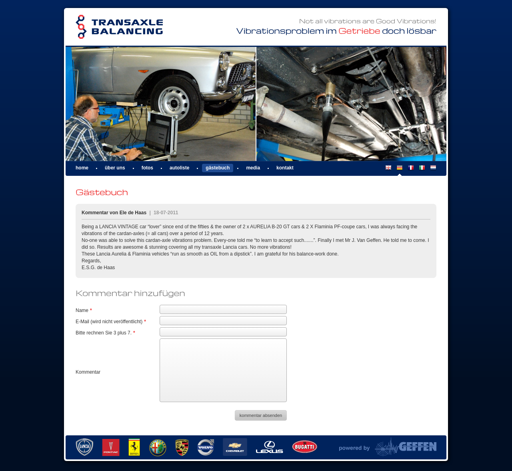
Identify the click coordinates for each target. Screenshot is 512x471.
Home (82, 168)
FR (411, 170)
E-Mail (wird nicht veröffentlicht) (111, 321)
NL (433, 170)
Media (253, 168)
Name (84, 310)
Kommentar (88, 372)
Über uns (115, 168)
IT (422, 170)
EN (388, 170)
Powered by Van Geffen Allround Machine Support (387, 447)
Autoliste (179, 168)
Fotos (147, 168)
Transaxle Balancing (119, 27)
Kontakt (285, 168)
